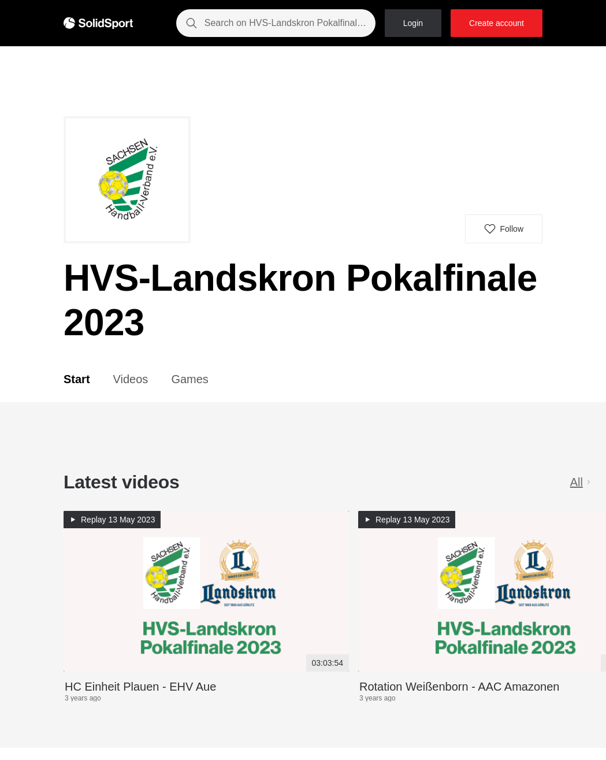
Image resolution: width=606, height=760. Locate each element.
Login (413, 23)
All (581, 482)
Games (189, 379)
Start (77, 379)
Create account (496, 23)
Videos (130, 379)
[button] (503, 228)
